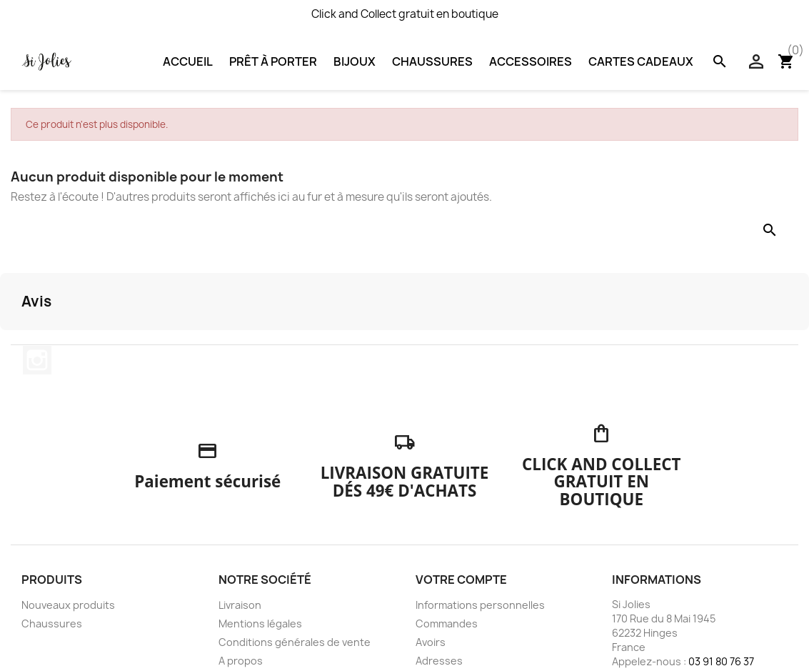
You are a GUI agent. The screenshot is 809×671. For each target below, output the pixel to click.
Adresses (439, 660)
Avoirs (431, 642)
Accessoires (530, 61)
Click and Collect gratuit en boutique (404, 13)
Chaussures (432, 61)
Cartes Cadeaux (640, 61)
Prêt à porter (273, 61)
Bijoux (354, 61)
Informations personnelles (480, 605)
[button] (11, 344)
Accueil (188, 61)
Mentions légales (260, 623)
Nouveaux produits (68, 605)
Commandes (447, 623)
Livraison (239, 605)
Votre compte (461, 579)
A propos (240, 660)
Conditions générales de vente (294, 642)
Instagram (37, 360)
